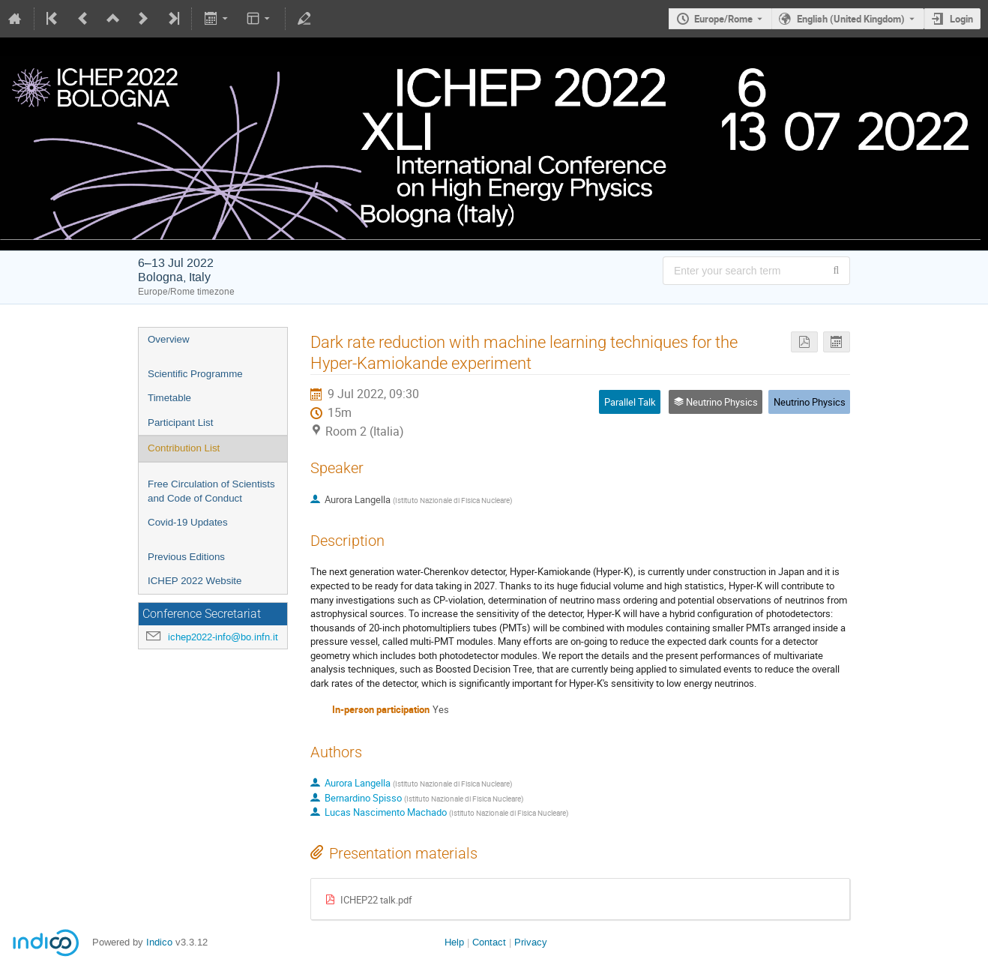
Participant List (180, 422)
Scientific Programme (195, 373)
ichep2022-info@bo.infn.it (223, 637)
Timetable (169, 397)
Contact (489, 942)
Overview (169, 339)
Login (961, 18)
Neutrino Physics (810, 402)
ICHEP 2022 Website (194, 580)
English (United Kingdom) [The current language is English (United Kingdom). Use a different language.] (851, 18)
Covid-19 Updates (188, 522)
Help (454, 942)
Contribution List (184, 448)
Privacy (530, 942)
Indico (159, 942)
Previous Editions (186, 556)
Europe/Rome (723, 18)
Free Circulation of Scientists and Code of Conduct (211, 491)
